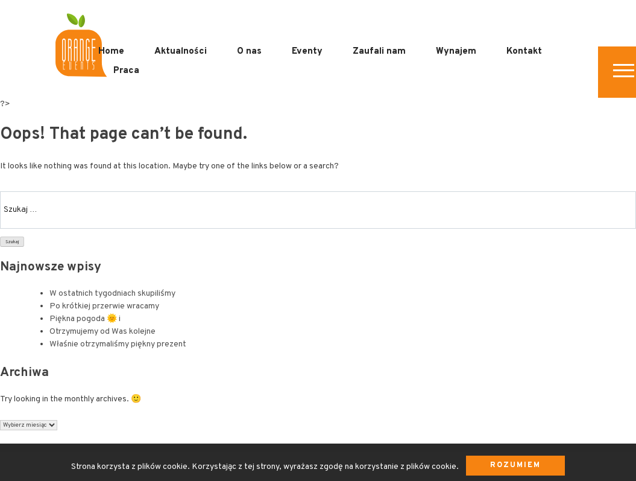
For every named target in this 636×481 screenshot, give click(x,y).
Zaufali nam (379, 51)
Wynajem (456, 51)
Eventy (307, 51)
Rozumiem (515, 465)
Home (111, 51)
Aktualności (180, 51)
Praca (126, 71)
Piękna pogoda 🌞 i (85, 319)
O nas (249, 51)
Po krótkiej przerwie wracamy (104, 306)
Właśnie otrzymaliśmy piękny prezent (117, 344)
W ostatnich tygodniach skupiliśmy (112, 293)
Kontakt (524, 51)
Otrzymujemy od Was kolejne (102, 332)
